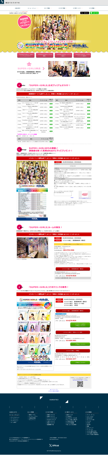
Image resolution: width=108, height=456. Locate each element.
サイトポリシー (41, 407)
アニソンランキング (52, 419)
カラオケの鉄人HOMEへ (54, 391)
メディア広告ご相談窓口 (93, 435)
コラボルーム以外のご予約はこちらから (80, 325)
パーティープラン (33, 417)
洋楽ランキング (51, 424)
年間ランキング (51, 417)
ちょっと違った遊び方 (71, 421)
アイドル (89, 422)
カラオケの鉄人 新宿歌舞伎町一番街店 (72, 269)
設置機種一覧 (50, 426)
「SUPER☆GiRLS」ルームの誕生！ (63, 55)
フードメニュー (15, 420)
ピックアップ (90, 429)
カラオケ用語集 (70, 424)
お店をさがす (13, 413)
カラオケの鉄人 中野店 (72, 350)
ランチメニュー (15, 422)
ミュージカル (90, 417)
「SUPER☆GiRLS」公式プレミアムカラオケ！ (25, 55)
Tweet (72, 197)
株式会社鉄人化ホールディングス (67, 407)
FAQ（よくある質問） (71, 426)
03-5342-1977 (71, 359)
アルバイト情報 (79, 407)
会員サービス (69, 416)
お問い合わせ (92, 407)
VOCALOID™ (90, 419)
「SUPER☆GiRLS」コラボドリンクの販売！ (82, 55)
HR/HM (88, 426)
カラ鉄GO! (68, 417)
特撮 (88, 427)
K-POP (88, 424)
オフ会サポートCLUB (71, 419)
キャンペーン (32, 421)
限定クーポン (32, 416)
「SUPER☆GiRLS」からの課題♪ (44, 55)
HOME (15, 407)
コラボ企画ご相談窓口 (92, 434)
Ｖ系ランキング (51, 422)
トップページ (11, 11)
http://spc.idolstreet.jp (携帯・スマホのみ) (80, 380)
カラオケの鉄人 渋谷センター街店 (72, 332)
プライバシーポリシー (53, 407)
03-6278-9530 (71, 276)
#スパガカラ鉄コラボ (63, 194)
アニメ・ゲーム (90, 416)
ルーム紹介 (13, 423)
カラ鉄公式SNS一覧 (71, 422)
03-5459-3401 (71, 340)
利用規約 (28, 407)
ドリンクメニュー (15, 418)
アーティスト (90, 431)
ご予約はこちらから (80, 344)
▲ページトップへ (54, 389)
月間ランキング (51, 416)
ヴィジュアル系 (90, 421)
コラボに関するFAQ (91, 432)
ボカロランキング (51, 421)
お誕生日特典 (32, 419)
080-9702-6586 (68, 250)
